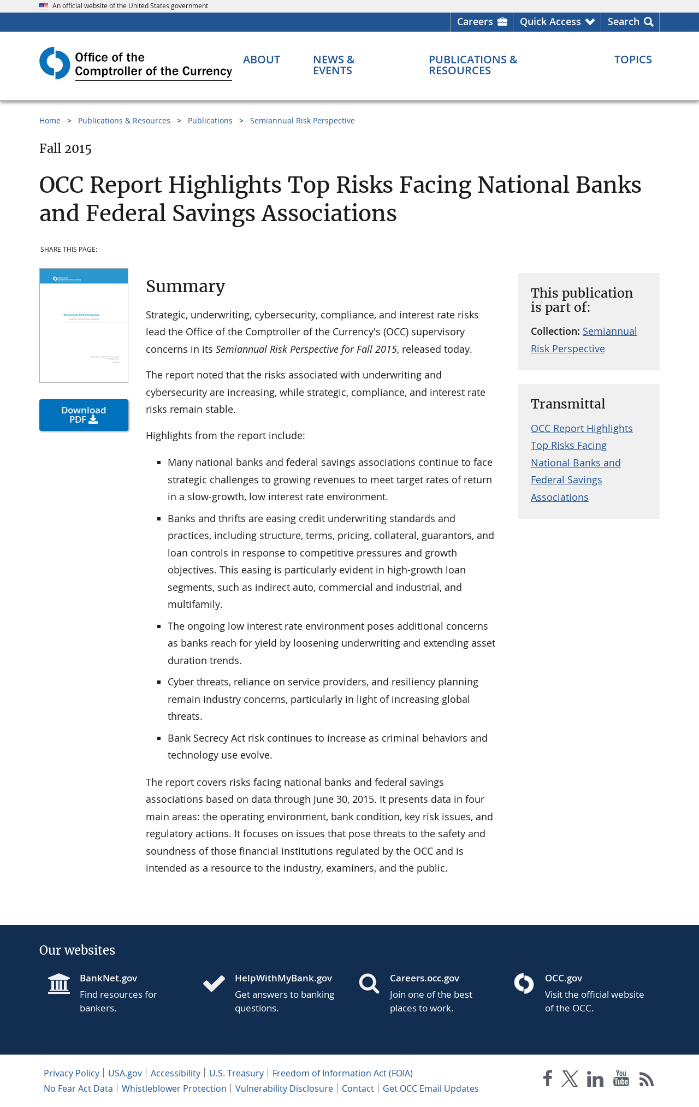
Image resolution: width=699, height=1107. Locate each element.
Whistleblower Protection (174, 1088)
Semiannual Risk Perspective (302, 120)
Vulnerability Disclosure (284, 1088)
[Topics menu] (633, 59)
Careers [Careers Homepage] (475, 21)
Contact (358, 1088)
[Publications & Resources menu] (505, 65)
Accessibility (175, 1073)
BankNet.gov (108, 978)
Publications (210, 120)
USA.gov (125, 1073)
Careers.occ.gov (424, 978)
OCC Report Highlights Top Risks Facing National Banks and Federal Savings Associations (582, 463)
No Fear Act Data (78, 1088)
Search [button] (623, 21)
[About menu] (261, 59)
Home (50, 120)
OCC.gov (563, 978)
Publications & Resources (124, 120)
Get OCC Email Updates (431, 1088)
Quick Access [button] (550, 21)
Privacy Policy (71, 1073)
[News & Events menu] (354, 65)
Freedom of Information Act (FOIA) (343, 1073)
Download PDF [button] (83, 414)
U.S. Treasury (236, 1073)
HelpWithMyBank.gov (283, 978)
